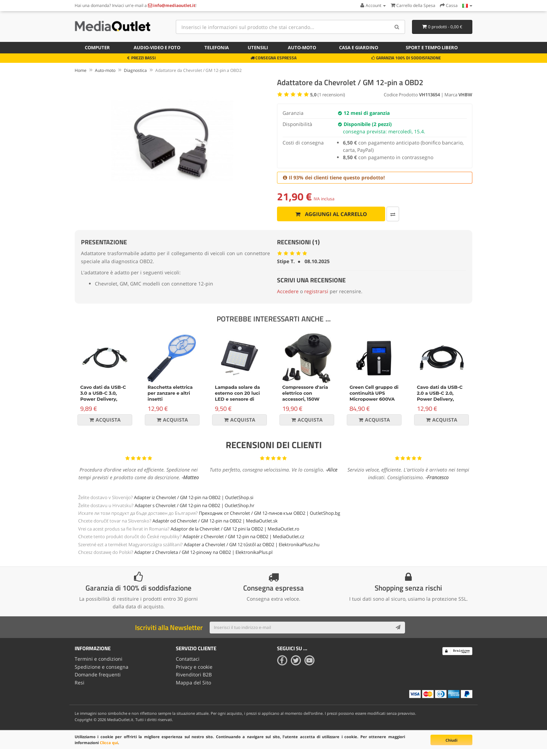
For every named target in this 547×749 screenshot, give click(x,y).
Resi (79, 682)
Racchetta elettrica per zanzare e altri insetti (170, 393)
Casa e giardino (358, 47)
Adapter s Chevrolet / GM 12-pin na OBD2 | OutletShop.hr (194, 505)
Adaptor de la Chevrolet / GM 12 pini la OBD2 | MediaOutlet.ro (235, 529)
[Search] (397, 27)
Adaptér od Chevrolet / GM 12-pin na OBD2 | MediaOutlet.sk (215, 521)
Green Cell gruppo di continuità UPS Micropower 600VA (374, 393)
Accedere (288, 291)
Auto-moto (302, 47)
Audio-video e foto (157, 47)
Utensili (258, 47)
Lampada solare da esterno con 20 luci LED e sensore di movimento (237, 396)
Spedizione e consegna (101, 666)
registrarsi (316, 291)
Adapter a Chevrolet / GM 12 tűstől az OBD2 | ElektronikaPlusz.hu (252, 544)
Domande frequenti (98, 674)
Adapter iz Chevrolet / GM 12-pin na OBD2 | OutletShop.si (193, 497)
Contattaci (188, 658)
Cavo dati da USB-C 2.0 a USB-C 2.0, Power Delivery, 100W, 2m (440, 396)
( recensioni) (327, 94)
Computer (97, 47)
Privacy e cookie (194, 666)
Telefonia (216, 47)
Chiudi (451, 740)
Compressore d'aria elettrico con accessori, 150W (305, 393)
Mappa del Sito (193, 682)
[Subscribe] (398, 627)
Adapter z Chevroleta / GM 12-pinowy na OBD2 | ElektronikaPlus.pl (203, 552)
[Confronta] (392, 214)
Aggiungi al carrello (331, 213)
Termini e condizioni (98, 658)
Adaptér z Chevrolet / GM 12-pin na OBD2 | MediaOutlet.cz (243, 536)
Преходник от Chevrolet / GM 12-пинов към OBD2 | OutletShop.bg (269, 513)
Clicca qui (109, 742)
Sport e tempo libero (432, 47)
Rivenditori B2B (194, 674)
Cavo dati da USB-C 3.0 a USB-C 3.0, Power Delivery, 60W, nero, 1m (103, 396)
